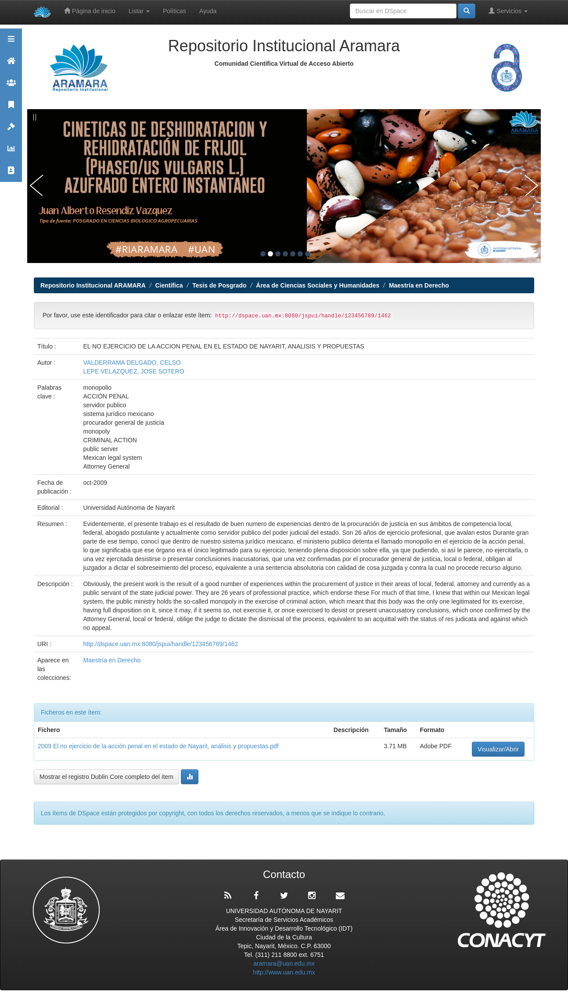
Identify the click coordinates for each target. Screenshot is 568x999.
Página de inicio (89, 10)
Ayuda (207, 10)
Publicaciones (11, 108)
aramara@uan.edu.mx (284, 963)
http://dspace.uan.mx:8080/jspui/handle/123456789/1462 (160, 643)
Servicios (508, 10)
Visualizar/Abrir (498, 749)
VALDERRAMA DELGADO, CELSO (132, 362)
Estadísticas (11, 152)
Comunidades (11, 86)
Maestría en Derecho (419, 285)
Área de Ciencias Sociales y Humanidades (317, 285)
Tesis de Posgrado (219, 285)
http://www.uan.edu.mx (284, 972)
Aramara (11, 64)
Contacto (11, 174)
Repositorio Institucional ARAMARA (93, 285)
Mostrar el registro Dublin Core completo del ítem (106, 776)
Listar (139, 10)
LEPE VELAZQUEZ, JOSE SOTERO (133, 371)
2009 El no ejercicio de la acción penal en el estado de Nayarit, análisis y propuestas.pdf (158, 746)
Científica (169, 285)
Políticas (174, 10)
